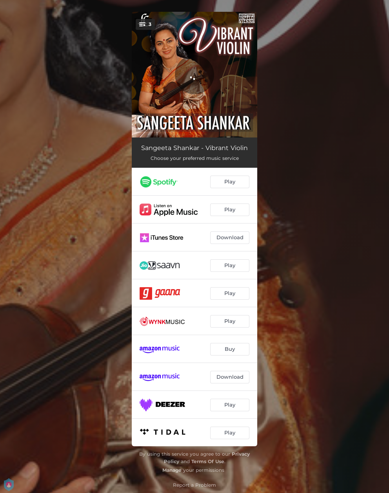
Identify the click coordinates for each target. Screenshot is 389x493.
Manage (172, 470)
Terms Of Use (207, 461)
